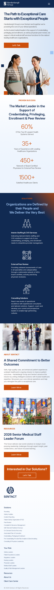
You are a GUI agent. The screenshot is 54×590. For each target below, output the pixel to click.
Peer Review (7, 522)
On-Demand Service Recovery (13, 530)
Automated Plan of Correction (12, 533)
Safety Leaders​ (8, 552)
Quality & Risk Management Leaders (14, 568)
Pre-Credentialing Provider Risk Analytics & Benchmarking (20, 539)
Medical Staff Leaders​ (10, 566)
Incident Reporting (9, 517)
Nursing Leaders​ (8, 560)
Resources (8, 573)
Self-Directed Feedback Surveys (13, 528)
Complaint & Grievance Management (14, 525)
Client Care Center (11, 581)
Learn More (16, 387)
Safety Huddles (8, 514)
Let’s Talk (16, 45)
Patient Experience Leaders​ (12, 555)
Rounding (7, 511)
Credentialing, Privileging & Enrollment (14, 536)
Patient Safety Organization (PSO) (14, 520)
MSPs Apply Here (14, 81)
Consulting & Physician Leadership (14, 541)
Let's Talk (27, 475)
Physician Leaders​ (9, 563)
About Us (7, 577)
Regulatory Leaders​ (9, 557)
